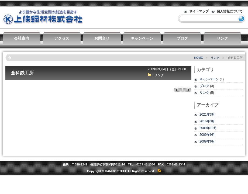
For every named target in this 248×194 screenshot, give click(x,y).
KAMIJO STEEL (116, 171)
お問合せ (101, 38)
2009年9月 (207, 135)
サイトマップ (199, 11)
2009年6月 (207, 141)
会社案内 (21, 38)
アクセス (61, 38)
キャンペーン (142, 38)
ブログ (182, 38)
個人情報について (230, 11)
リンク (222, 38)
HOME (198, 57)
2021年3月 (207, 114)
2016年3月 (207, 121)
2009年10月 (208, 128)
